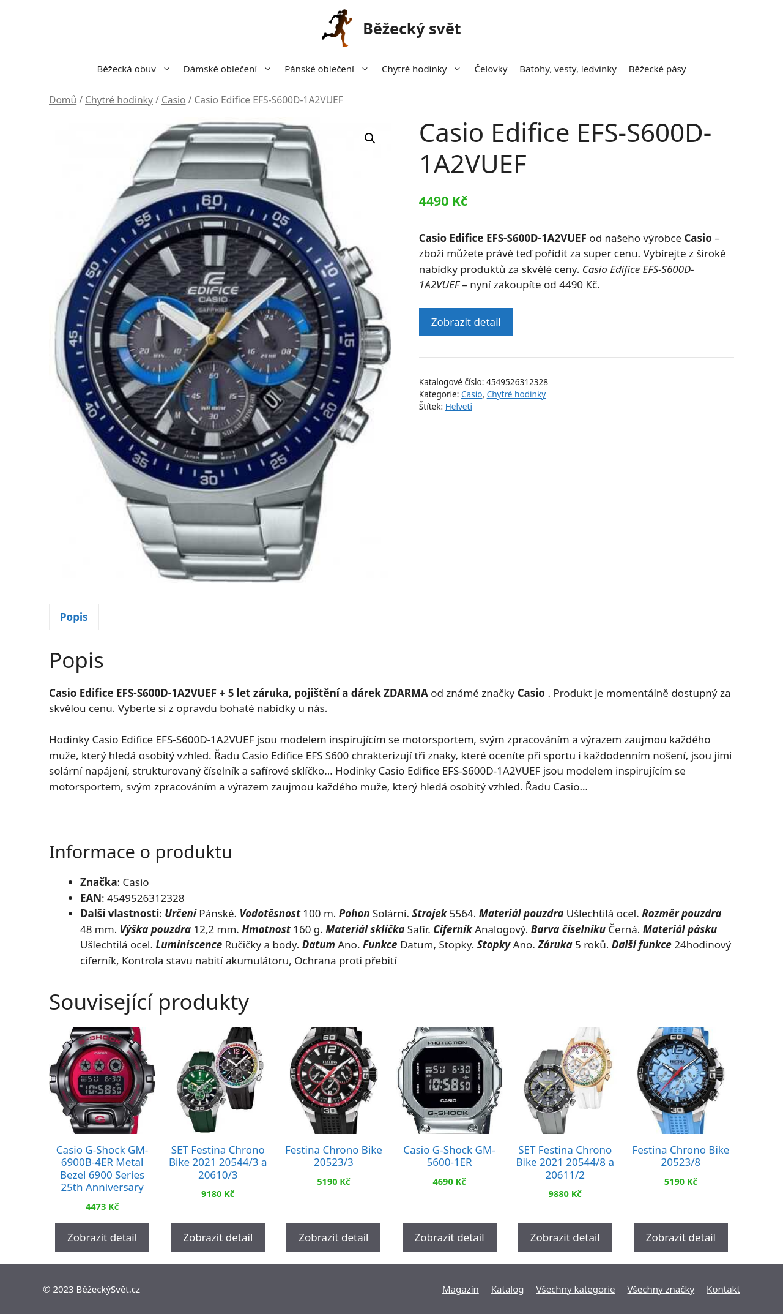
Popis (74, 617)
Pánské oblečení (330, 68)
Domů (62, 100)
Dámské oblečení (231, 68)
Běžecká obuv (137, 68)
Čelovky (490, 68)
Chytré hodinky (425, 68)
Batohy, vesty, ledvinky (568, 68)
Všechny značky (661, 1289)
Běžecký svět (412, 28)
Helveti (458, 406)
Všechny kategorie (575, 1289)
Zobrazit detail (466, 322)
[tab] (74, 617)
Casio (173, 100)
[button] (370, 138)
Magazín (460, 1289)
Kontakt (723, 1289)
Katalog (507, 1289)
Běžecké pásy (657, 68)
